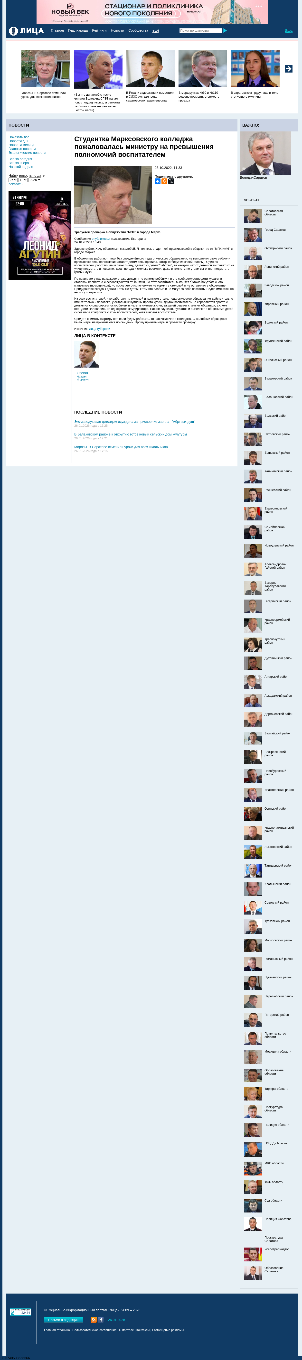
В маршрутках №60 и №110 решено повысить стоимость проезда (199, 96)
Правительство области (275, 1035)
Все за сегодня (20, 159)
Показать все (19, 137)
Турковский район (277, 921)
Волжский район (276, 322)
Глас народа (78, 30)
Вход (289, 30)
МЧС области (273, 1163)
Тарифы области (276, 1089)
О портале (126, 1330)
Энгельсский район (278, 360)
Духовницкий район (278, 658)
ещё (155, 30)
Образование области (273, 1072)
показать (15, 184)
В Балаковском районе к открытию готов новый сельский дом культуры (130, 434)
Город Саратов (275, 229)
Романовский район (278, 959)
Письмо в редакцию (63, 1320)
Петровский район (277, 434)
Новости (117, 30)
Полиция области (276, 1125)
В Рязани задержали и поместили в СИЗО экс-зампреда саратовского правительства (150, 96)
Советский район (276, 902)
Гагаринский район (277, 601)
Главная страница (57, 1330)
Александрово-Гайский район (275, 566)
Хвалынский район (277, 884)
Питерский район (276, 1015)
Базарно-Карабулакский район (275, 586)
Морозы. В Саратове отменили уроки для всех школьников (121, 447)
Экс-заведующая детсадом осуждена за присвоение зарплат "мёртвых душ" (134, 422)
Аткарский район (276, 676)
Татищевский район (278, 865)
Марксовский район (278, 940)
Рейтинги (99, 30)
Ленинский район (276, 266)
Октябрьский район (278, 248)
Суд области (273, 1200)
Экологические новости (27, 153)
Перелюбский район (278, 996)
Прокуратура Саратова (273, 1239)
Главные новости (22, 149)
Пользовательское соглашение (94, 1330)
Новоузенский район (279, 545)
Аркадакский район (278, 695)
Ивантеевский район (279, 790)
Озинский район (275, 808)
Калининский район (278, 471)
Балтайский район (277, 733)
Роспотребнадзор (277, 1249)
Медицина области (278, 1051)
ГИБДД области (275, 1143)
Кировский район (276, 304)
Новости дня (18, 141)
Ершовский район (277, 452)
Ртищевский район (277, 490)
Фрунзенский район (278, 341)
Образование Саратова (273, 1269)
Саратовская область (273, 212)
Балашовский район (278, 397)
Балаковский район (278, 378)
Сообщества (138, 30)
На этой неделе (21, 167)
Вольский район (275, 415)
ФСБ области (273, 1182)
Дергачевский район (278, 714)
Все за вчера (19, 163)
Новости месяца (21, 145)
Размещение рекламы (168, 1330)
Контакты (143, 1330)
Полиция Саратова (278, 1219)
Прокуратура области (273, 1108)
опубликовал (101, 239)
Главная (57, 30)
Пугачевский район (278, 977)
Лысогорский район (278, 847)
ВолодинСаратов (253, 177)
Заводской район (276, 285)
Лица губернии (99, 329)
